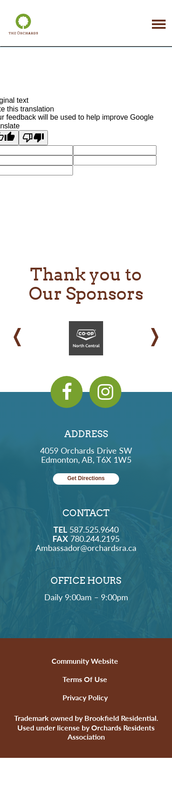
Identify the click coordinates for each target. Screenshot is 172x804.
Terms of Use (85, 679)
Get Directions (85, 478)
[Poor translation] (33, 137)
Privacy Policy (85, 697)
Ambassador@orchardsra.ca (86, 547)
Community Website (85, 661)
